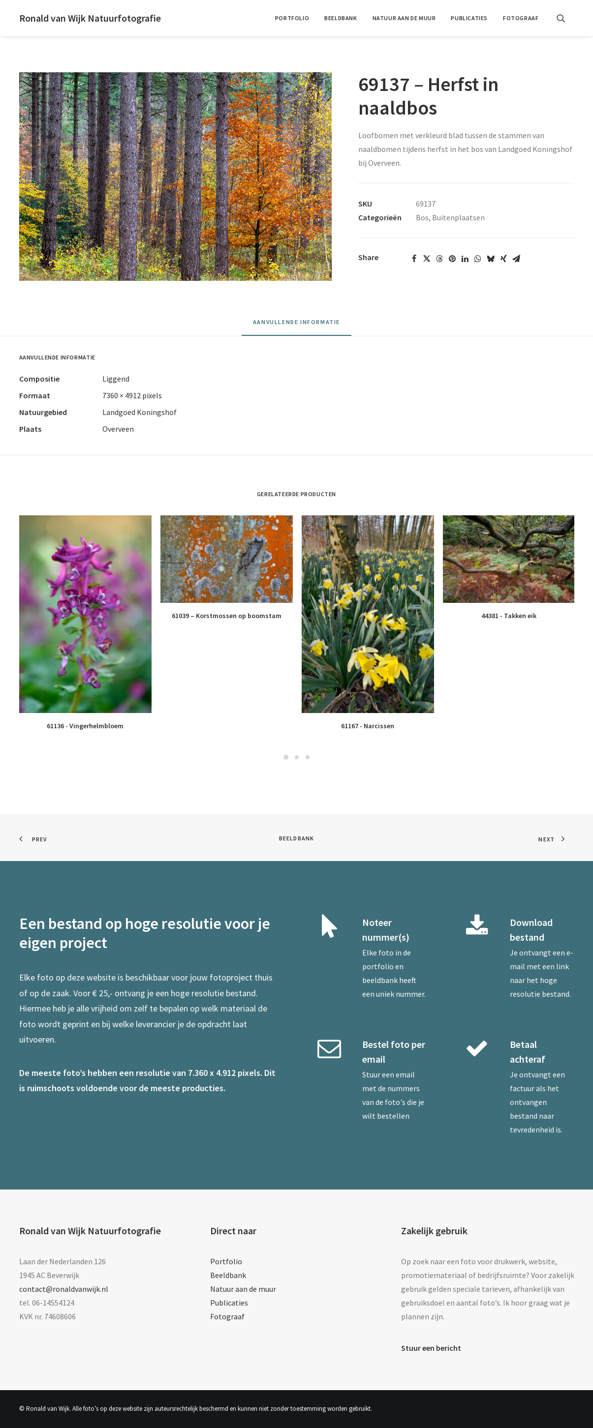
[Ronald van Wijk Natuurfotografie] (90, 18)
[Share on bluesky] (491, 259)
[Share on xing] (503, 259)
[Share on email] (516, 259)
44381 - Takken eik (508, 615)
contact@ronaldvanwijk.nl (63, 1289)
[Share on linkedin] (465, 259)
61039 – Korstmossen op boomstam (226, 615)
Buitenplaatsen (458, 217)
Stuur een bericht (431, 1348)
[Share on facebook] (414, 259)
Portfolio (292, 18)
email (405, 1074)
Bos (422, 217)
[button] (565, 18)
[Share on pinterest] (452, 259)
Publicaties (469, 18)
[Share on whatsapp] (478, 259)
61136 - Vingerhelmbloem (85, 725)
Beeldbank (340, 18)
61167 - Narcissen (367, 725)
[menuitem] (292, 18)
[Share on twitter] (427, 259)
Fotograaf (520, 18)
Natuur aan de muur (404, 18)
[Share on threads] (439, 259)
